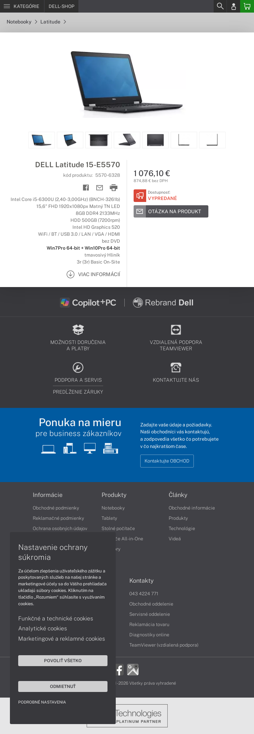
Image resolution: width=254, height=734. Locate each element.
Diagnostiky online (149, 634)
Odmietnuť (63, 686)
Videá (175, 538)
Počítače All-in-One (122, 538)
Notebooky (22, 21)
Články (178, 495)
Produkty (114, 495)
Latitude (53, 21)
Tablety (109, 518)
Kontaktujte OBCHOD (167, 461)
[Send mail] (99, 187)
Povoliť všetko (63, 660)
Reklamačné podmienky (58, 518)
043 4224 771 (143, 593)
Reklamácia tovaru (149, 624)
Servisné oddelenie (149, 614)
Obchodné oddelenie (151, 604)
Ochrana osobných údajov (60, 528)
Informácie (48, 495)
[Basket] (247, 6)
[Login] (233, 6)
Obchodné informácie (192, 508)
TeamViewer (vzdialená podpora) (163, 645)
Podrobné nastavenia (42, 702)
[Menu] (22, 6)
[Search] (220, 6)
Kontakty (141, 581)
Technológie (182, 528)
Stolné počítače (118, 528)
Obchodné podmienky (56, 508)
